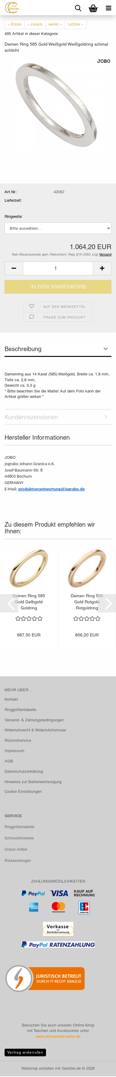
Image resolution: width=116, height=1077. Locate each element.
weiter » (55, 24)
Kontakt (11, 699)
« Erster (15, 24)
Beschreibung (23, 349)
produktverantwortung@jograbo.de (51, 489)
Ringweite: (14, 216)
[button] (14, 268)
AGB (9, 761)
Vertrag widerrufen (25, 1053)
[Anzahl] (58, 268)
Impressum (14, 750)
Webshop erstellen (37, 1069)
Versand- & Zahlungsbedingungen (34, 720)
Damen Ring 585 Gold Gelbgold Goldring (28, 601)
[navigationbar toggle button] (108, 7)
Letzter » (75, 24)
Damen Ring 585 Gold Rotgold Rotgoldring (87, 601)
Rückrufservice (18, 740)
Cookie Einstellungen (23, 791)
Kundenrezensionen (31, 417)
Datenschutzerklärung (24, 771)
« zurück (35, 24)
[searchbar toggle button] (78, 7)
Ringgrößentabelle (20, 709)
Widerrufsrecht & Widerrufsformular (35, 730)
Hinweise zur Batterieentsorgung (33, 781)
